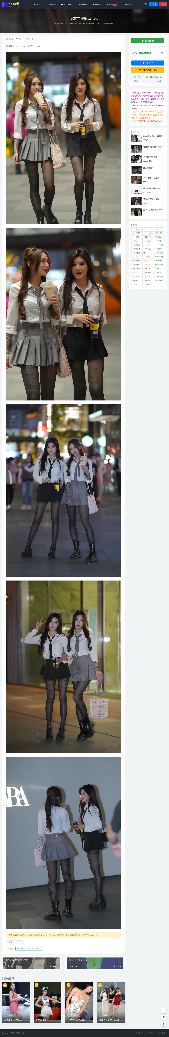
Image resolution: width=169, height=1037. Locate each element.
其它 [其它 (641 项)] (137, 237)
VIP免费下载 (148, 69)
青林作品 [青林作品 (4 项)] (159, 276)
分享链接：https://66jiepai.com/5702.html (29, 949)
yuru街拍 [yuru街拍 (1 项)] (159, 229)
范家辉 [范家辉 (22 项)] (148, 269)
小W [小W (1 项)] (148, 245)
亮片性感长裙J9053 (76, 1020)
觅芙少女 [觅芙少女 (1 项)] (137, 276)
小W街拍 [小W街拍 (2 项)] (159, 245)
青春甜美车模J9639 (13, 1020)
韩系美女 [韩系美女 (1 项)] (137, 280)
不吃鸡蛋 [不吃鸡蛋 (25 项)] (159, 233)
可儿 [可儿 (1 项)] (148, 241)
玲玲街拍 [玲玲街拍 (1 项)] (137, 261)
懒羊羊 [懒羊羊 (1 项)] (159, 249)
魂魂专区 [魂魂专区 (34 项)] (148, 280)
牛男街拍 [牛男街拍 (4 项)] (159, 257)
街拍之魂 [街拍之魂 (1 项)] (137, 273)
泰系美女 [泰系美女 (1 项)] (159, 253)
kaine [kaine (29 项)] (137, 229)
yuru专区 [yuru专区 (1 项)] (148, 229)
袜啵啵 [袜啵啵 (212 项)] (148, 273)
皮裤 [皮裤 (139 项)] (148, 265)
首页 (20, 38)
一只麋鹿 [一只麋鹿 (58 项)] (137, 233)
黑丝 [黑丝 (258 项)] (148, 284)
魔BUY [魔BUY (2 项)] (137, 284)
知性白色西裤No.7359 (152, 147)
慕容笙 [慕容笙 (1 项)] (148, 249)
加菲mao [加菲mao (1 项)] (137, 241)
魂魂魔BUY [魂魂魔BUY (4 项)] (160, 280)
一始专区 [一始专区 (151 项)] (148, 233)
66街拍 (23, 1033)
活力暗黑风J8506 (150, 168)
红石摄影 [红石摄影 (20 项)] (159, 265)
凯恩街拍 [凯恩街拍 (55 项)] (148, 237)
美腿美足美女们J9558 (109, 1020)
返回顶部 (161, 1033)
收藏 (10, 949)
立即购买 (147, 63)
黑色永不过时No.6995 (152, 210)
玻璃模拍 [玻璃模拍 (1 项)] (148, 261)
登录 (153, 4)
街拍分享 (60, 24)
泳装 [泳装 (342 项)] (137, 257)
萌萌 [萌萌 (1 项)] (159, 269)
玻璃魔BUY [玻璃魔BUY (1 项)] (160, 261)
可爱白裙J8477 (43, 1020)
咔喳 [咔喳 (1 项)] (159, 241)
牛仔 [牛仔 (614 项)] (148, 257)
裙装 (10, 942)
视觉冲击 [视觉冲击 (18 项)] (148, 276)
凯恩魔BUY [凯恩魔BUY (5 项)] (160, 237)
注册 (163, 4)
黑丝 (19, 942)
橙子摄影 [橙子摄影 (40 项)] (137, 253)
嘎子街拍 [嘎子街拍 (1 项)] (137, 245)
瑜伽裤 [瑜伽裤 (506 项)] (137, 265)
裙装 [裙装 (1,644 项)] (159, 273)
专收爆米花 (107, 23)
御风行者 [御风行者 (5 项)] (137, 249)
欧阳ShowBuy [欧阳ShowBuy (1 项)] (148, 253)
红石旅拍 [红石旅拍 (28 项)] (137, 269)
